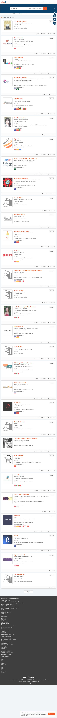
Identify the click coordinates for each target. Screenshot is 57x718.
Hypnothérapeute (4, 655)
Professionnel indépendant (6, 660)
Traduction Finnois (19, 422)
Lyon (2, 694)
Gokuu (16, 535)
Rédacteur (3, 661)
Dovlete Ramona (18, 290)
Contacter (43, 33)
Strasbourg (3, 704)
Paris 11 (3, 701)
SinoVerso (17, 251)
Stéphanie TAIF (18, 326)
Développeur (3, 651)
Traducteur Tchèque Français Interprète (25, 438)
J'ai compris (51, 713)
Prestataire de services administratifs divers (10, 659)
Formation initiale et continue (7, 677)
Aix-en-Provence (4, 690)
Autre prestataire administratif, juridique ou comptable (12, 636)
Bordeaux (3, 692)
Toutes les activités (5, 633)
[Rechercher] (45, 8)
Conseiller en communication (7, 643)
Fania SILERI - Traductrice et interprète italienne (28, 270)
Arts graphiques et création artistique (8, 672)
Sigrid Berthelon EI (19, 555)
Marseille (3, 696)
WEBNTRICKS (18, 346)
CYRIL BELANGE (18, 455)
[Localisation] (35, 8)
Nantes (2, 698)
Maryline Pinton (18, 57)
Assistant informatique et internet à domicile (10, 634)
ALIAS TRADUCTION (20, 382)
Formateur (3, 652)
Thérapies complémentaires (7, 685)
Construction (4, 676)
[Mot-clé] (18, 8)
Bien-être (3, 673)
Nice (2, 700)
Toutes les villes (5, 689)
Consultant (3, 646)
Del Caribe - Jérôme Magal (21, 231)
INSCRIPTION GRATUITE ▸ (50, 2)
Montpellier (3, 697)
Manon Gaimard (18, 475)
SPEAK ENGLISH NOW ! (21, 178)
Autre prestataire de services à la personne (10, 641)
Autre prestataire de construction (8, 637)
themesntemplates (19, 214)
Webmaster (3, 665)
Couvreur (3, 647)
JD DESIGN (17, 402)
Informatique (4, 678)
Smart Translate (18, 38)
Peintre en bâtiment (5, 656)
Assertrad (17, 515)
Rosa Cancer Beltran (20, 118)
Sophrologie (3, 664)
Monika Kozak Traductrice (21, 494)
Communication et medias (6, 674)
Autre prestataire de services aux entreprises (10, 639)
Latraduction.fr (18, 98)
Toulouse (3, 705)
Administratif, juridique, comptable (8, 671)
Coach (2, 642)
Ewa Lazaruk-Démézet (20, 21)
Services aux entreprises (6, 682)
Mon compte (40, 2)
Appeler (36, 33)
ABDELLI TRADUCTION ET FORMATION (25, 158)
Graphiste (3, 653)
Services (3, 681)
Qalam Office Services (20, 77)
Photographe (4, 657)
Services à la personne (5, 684)
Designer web (4, 649)
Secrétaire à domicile (5, 662)
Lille (2, 693)
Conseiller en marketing (6, 645)
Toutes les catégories (6, 669)
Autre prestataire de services (7, 638)
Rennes (2, 702)
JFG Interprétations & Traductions (24, 363)
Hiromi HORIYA (18, 198)
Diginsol (16, 139)
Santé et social (4, 680)
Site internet (51, 33)
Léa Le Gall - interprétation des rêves (25, 307)
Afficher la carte (28, 610)
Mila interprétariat (19, 574)
